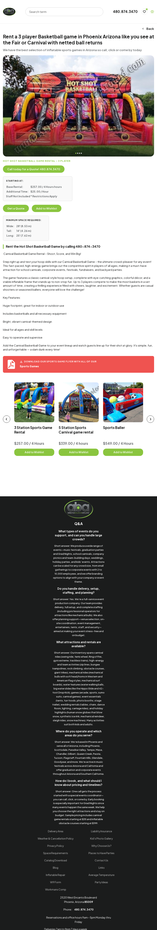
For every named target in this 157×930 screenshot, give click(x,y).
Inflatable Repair (55, 874)
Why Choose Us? (101, 845)
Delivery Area (55, 831)
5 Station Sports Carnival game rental (76, 429)
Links (102, 867)
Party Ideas (101, 882)
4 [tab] (81, 153)
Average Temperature (101, 874)
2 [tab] (77, 153)
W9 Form (55, 882)
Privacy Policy (55, 845)
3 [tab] (79, 153)
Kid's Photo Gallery (101, 838)
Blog (55, 867)
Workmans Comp (55, 889)
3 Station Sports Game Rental (33, 429)
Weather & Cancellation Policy (55, 838)
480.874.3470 (125, 12)
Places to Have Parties (101, 853)
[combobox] (62, 12)
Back (148, 29)
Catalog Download (55, 860)
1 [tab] (75, 153)
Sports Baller (114, 427)
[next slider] (150, 419)
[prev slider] (6, 419)
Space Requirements (55, 853)
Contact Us (101, 860)
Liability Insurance (101, 831)
